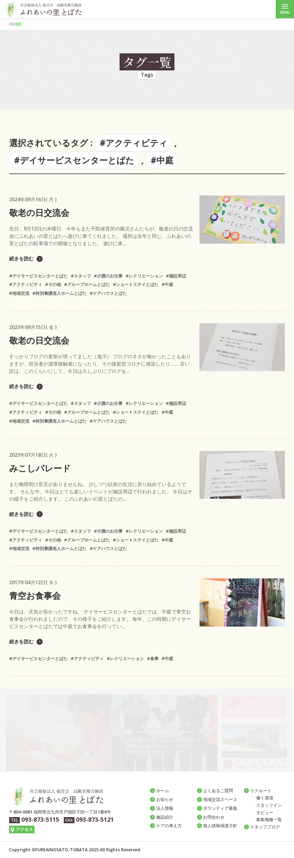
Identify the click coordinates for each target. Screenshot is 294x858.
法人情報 (164, 808)
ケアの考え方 (169, 825)
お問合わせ (213, 817)
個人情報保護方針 (220, 825)
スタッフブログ (265, 827)
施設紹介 (164, 817)
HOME (15, 24)
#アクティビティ (133, 142)
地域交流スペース (220, 799)
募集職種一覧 (269, 819)
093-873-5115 (40, 819)
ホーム (162, 790)
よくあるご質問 (218, 790)
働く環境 (264, 798)
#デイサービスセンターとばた (74, 160)
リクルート (260, 790)
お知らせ (164, 799)
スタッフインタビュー (269, 808)
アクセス (24, 829)
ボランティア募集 (220, 808)
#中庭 (162, 160)
